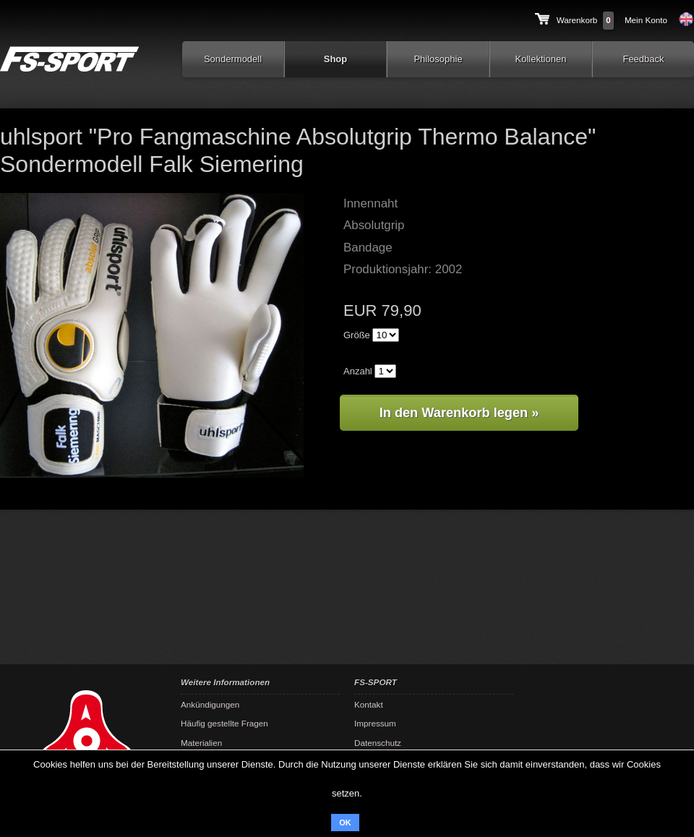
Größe (356, 335)
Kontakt (368, 704)
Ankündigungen (210, 704)
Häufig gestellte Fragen (224, 723)
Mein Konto (646, 20)
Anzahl (357, 371)
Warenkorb (577, 20)
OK (345, 822)
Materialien (201, 742)
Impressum (375, 723)
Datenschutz (377, 742)
